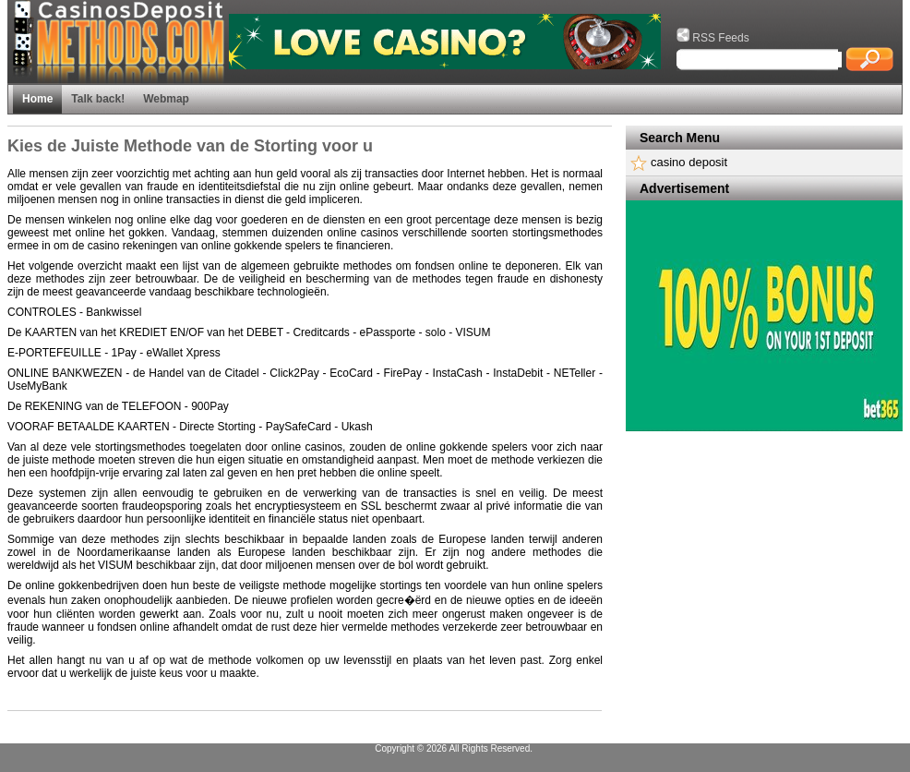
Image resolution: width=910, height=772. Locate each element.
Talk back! (98, 98)
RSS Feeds (713, 37)
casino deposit (689, 162)
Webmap (166, 98)
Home (37, 98)
